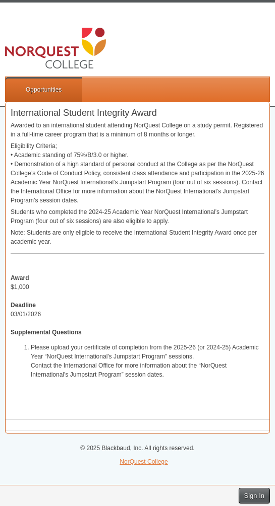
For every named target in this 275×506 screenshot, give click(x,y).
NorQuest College (144, 461)
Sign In (254, 495)
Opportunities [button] (44, 89)
